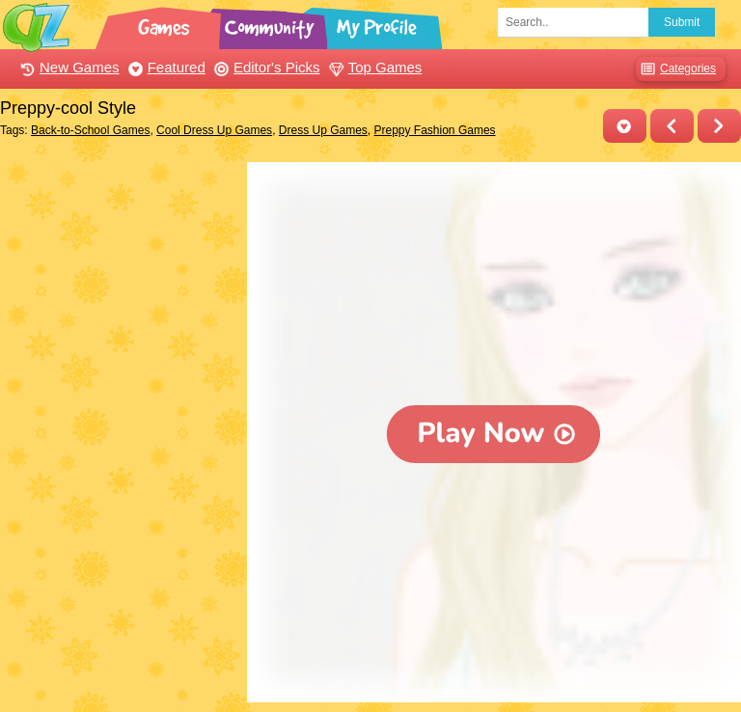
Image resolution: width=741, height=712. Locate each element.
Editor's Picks (264, 67)
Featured (165, 67)
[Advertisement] (118, 258)
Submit (682, 22)
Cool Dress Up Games (214, 130)
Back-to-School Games (90, 130)
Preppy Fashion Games (435, 130)
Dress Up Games (323, 130)
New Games (67, 67)
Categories (676, 69)
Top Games (373, 67)
